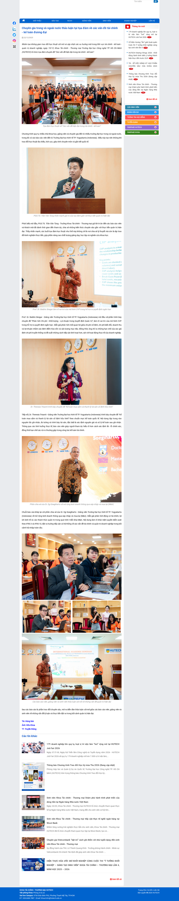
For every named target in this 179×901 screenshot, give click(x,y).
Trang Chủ (142, 890)
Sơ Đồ (149, 890)
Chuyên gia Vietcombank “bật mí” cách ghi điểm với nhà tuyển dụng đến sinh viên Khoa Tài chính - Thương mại (83, 842)
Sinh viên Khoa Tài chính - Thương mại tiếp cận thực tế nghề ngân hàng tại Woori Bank (83, 821)
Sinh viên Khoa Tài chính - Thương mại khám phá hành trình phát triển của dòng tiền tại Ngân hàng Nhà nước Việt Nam (83, 800)
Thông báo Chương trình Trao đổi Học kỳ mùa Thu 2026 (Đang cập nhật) (81, 765)
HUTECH (156, 893)
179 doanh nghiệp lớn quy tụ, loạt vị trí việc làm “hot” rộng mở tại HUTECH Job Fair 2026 (83, 746)
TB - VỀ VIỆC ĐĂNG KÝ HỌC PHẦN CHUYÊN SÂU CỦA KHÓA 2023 (143, 66)
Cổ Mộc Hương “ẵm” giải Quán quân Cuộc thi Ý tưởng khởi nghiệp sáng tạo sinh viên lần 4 (143, 45)
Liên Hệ (156, 890)
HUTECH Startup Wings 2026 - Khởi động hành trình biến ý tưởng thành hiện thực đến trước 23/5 (143, 55)
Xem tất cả (116, 879)
